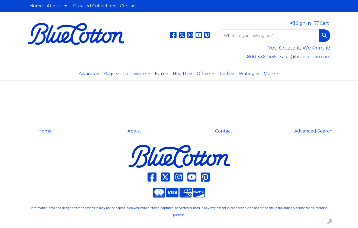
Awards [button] (87, 73)
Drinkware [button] (134, 73)
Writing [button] (247, 73)
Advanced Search (313, 131)
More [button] (269, 73)
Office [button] (203, 73)
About (53, 5)
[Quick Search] (268, 35)
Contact (128, 5)
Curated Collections (94, 5)
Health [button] (180, 73)
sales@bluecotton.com (305, 56)
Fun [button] (159, 73)
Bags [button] (109, 73)
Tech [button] (224, 73)
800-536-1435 (261, 56)
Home (36, 5)
